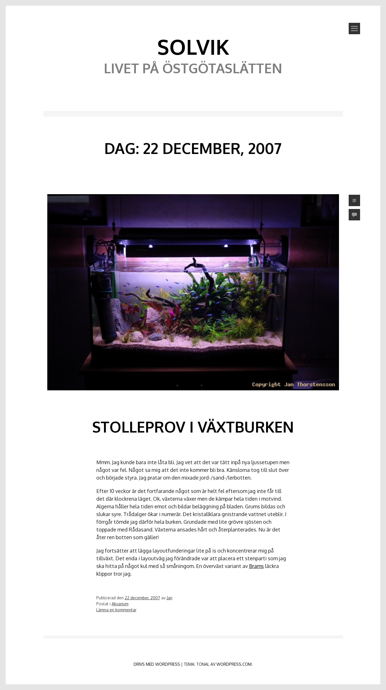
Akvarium (120, 603)
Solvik (193, 46)
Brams (256, 566)
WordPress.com (234, 664)
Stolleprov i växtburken (193, 426)
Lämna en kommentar (116, 609)
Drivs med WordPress (157, 664)
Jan (169, 597)
